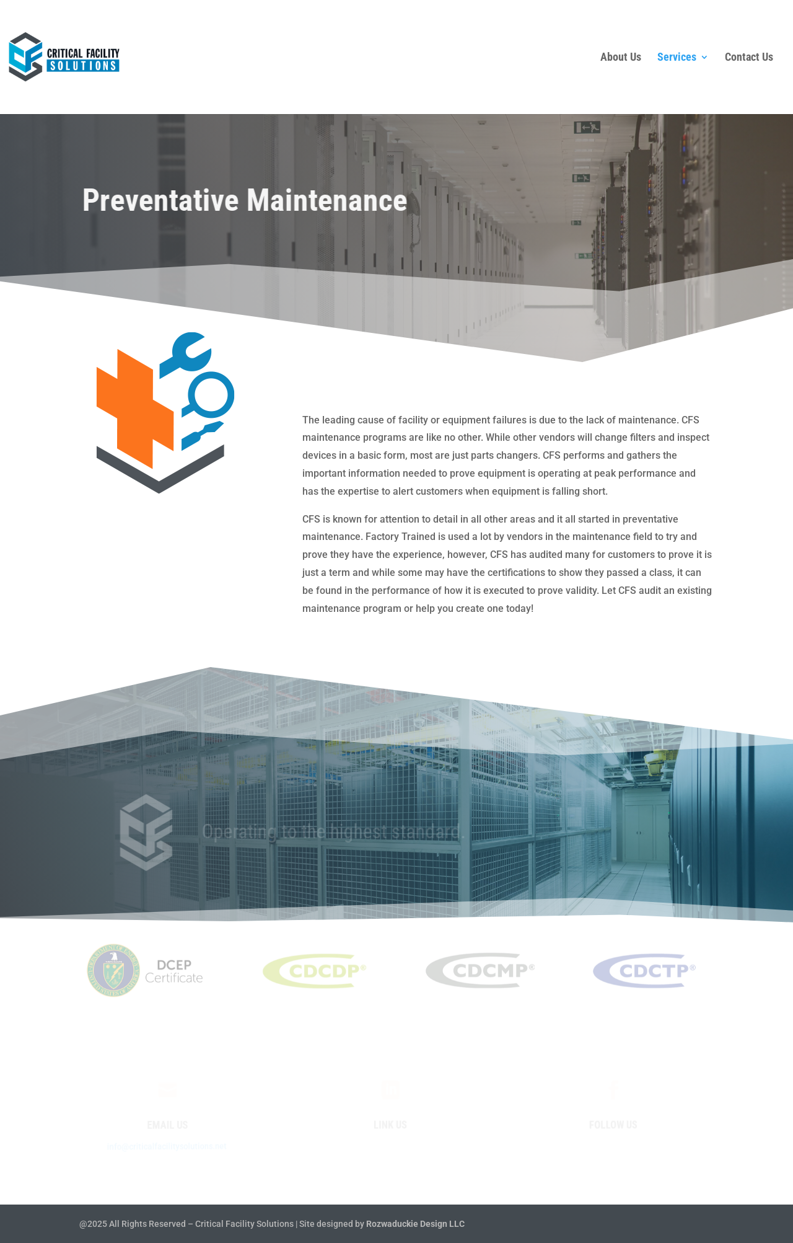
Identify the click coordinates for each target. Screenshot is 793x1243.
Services (676, 58)
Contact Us (749, 58)
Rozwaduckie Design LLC (415, 1224)
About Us (620, 58)
